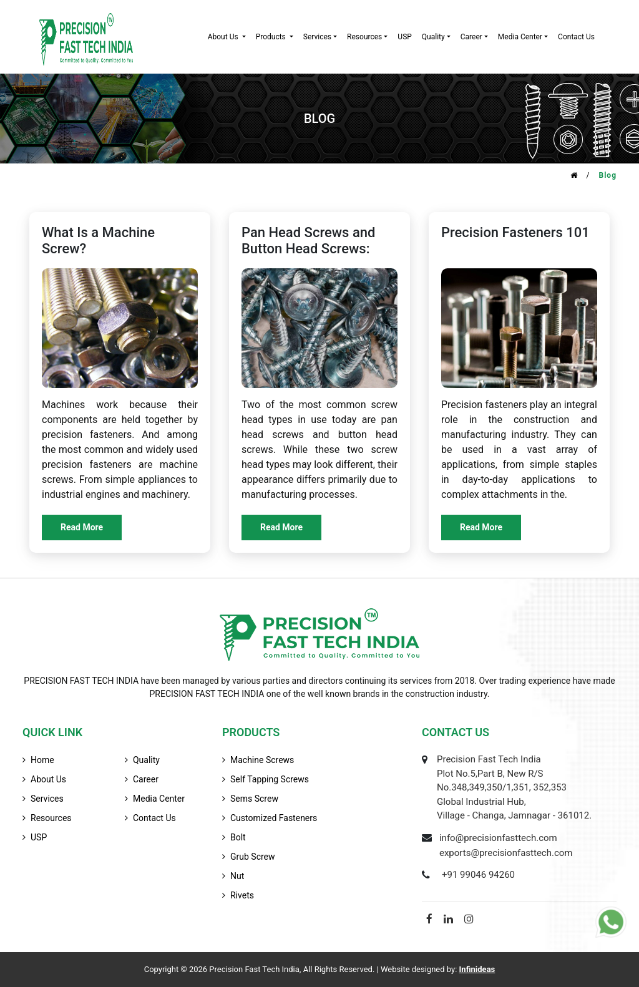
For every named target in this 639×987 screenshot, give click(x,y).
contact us (576, 36)
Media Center (520, 36)
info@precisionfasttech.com (498, 838)
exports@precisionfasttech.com (506, 852)
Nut (237, 876)
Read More (82, 527)
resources (364, 36)
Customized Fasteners (273, 818)
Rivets (242, 895)
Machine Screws (262, 760)
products (272, 36)
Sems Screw (254, 799)
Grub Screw (252, 857)
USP (404, 36)
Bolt (238, 837)
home (42, 760)
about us (224, 36)
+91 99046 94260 (478, 874)
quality (433, 36)
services (317, 36)
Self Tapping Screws (269, 779)
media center (159, 799)
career (471, 36)
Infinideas (477, 969)
